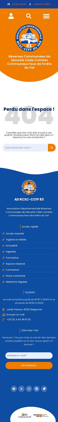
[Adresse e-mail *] (29, 355)
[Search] (52, 148)
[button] (29, 16)
